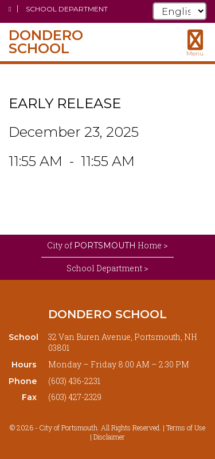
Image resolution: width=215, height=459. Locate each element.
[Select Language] (179, 11)
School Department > (107, 268)
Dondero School (107, 314)
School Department (67, 9)
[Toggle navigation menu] (195, 43)
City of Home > (107, 245)
